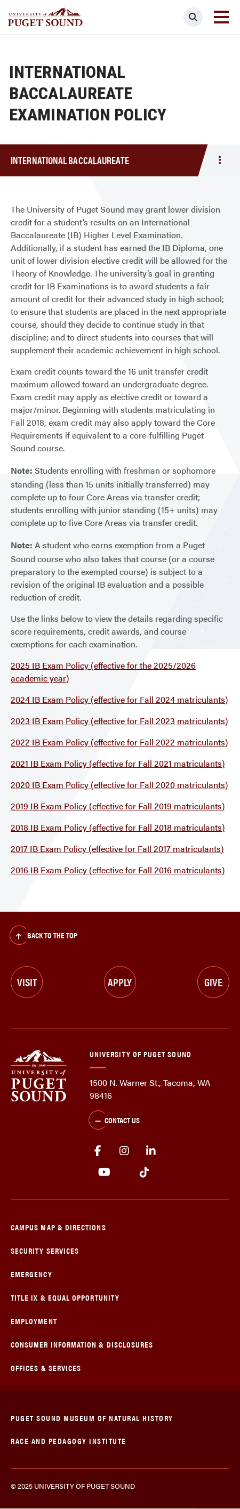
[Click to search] (193, 17)
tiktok (144, 1172)
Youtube (104, 1172)
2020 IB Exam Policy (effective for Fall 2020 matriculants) (119, 784)
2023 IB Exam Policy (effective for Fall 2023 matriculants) (119, 721)
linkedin (151, 1151)
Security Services (45, 1250)
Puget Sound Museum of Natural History (92, 1417)
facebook (98, 1151)
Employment (34, 1320)
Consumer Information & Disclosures (82, 1344)
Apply (120, 981)
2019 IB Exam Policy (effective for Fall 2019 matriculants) (118, 806)
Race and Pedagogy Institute (68, 1440)
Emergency (31, 1273)
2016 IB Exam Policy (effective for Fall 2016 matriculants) (118, 870)
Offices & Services (46, 1367)
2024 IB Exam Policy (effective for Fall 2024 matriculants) (119, 699)
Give (213, 981)
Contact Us (114, 1121)
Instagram (124, 1151)
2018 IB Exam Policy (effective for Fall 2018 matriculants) (118, 827)
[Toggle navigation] (221, 17)
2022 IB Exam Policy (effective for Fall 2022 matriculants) (119, 742)
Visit (27, 981)
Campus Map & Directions (58, 1226)
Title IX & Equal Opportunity (65, 1297)
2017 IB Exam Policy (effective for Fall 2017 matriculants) (117, 848)
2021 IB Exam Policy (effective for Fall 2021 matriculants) (118, 763)
